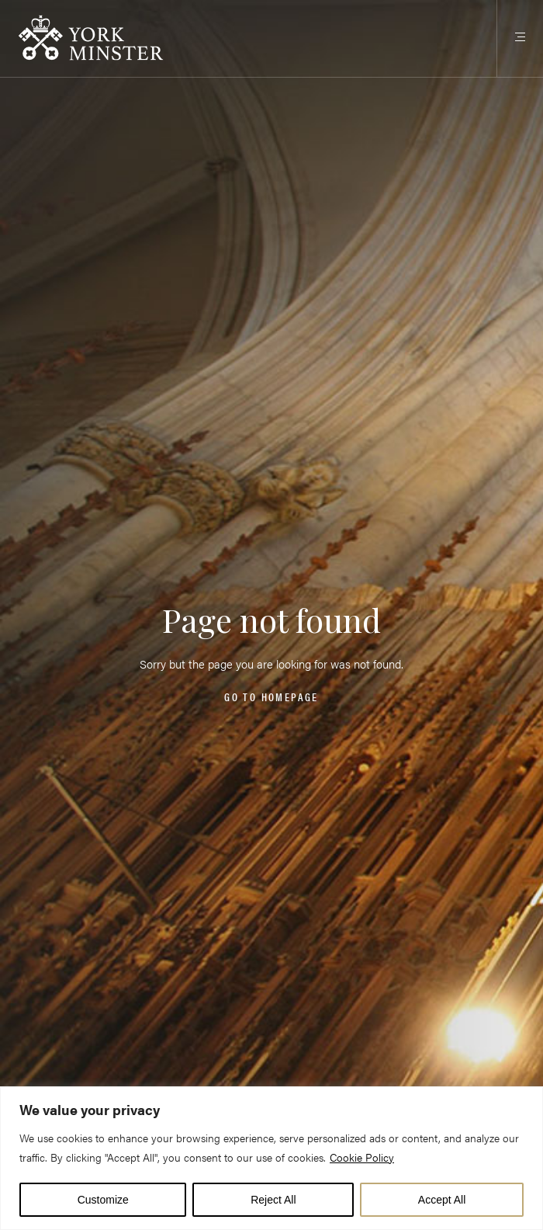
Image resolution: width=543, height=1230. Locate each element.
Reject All (273, 1200)
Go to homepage (271, 697)
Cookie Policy (362, 1157)
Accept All (441, 1200)
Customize (103, 1200)
